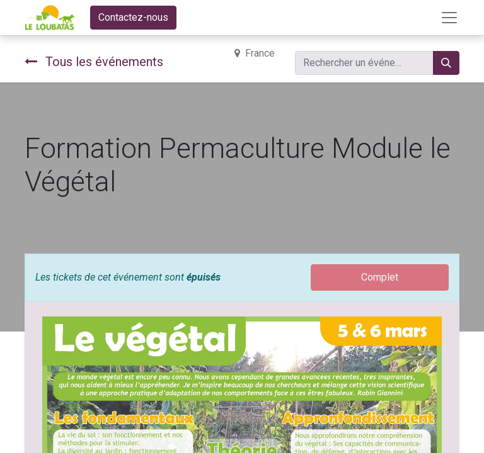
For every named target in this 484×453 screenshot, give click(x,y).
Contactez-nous (133, 17)
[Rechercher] (446, 63)
